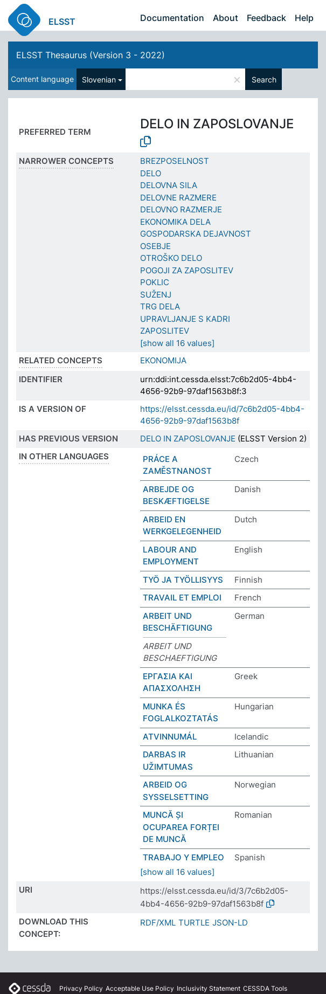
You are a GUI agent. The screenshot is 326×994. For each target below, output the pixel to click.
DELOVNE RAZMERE (178, 197)
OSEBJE (155, 246)
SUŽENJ (155, 294)
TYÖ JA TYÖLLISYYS (183, 580)
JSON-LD (230, 922)
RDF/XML (158, 922)
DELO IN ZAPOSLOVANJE (187, 438)
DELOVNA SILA (168, 185)
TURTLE (194, 922)
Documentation (172, 17)
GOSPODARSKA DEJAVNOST (195, 234)
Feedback (266, 17)
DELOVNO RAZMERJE (181, 209)
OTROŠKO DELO (171, 258)
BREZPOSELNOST (174, 161)
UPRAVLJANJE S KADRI (185, 319)
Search (264, 79)
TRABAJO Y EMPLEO (183, 857)
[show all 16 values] (177, 343)
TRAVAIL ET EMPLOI (182, 597)
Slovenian (99, 79)
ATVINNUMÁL (170, 736)
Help (304, 17)
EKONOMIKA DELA (175, 222)
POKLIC (154, 282)
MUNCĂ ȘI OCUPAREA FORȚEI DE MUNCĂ (181, 827)
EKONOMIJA (163, 360)
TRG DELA (160, 306)
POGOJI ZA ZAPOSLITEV (186, 270)
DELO (150, 173)
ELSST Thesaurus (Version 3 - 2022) (90, 55)
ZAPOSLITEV (164, 331)
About (225, 17)
